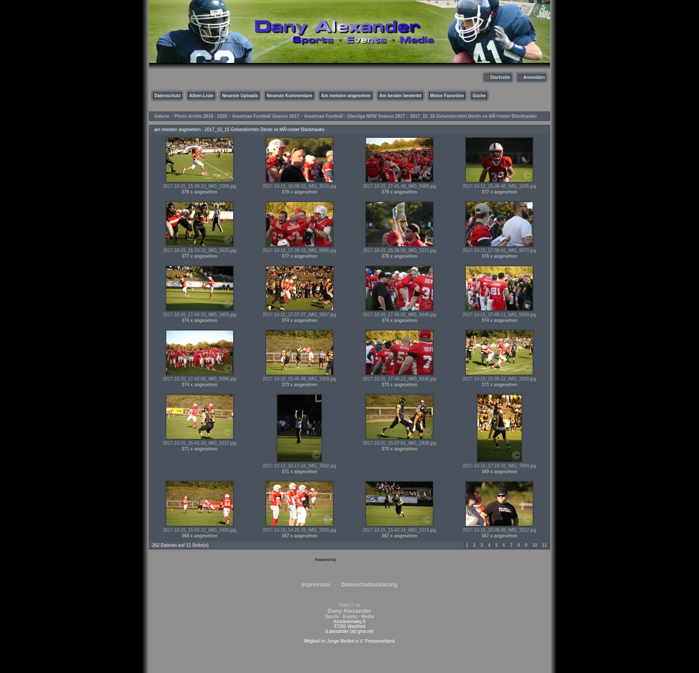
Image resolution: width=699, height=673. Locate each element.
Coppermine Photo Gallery (360, 559)
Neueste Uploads (240, 95)
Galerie (161, 116)
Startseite (500, 77)
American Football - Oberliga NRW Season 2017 (354, 116)
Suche (479, 95)
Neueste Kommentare (289, 95)
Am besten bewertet (400, 95)
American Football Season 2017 (265, 116)
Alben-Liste (201, 95)
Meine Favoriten (447, 95)
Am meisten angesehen (346, 95)
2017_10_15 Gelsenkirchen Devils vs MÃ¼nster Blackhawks (473, 116)
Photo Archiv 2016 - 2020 (200, 116)
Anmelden (534, 77)
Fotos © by (349, 611)
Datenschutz (167, 95)
